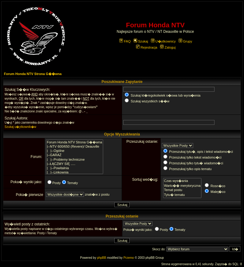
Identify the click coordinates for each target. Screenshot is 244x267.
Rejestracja (146, 47)
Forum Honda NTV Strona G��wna (32, 74)
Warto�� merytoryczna (182, 185)
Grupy (185, 41)
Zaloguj (168, 47)
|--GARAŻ (74, 155)
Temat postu (182, 190)
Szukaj (141, 41)
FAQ (125, 41)
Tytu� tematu (182, 194)
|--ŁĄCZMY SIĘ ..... (74, 164)
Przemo (129, 257)
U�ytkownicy (163, 41)
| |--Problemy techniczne (74, 160)
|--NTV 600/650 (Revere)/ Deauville (74, 147)
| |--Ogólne (74, 151)
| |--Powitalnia (74, 168)
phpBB (101, 257)
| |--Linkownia (74, 172)
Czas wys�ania (182, 180)
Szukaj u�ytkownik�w (20, 126)
